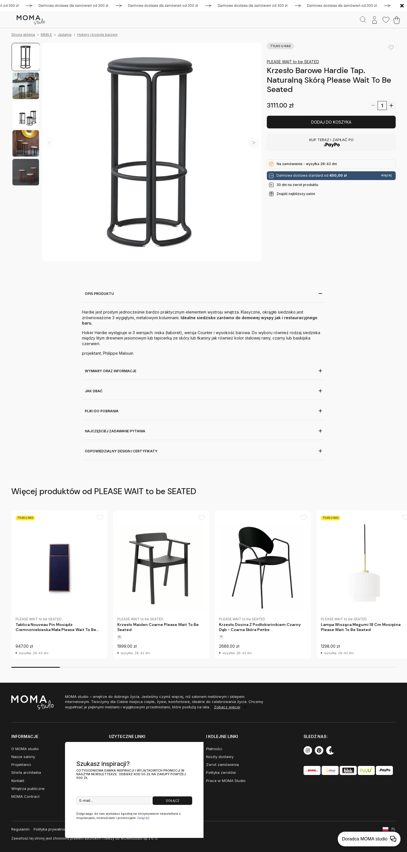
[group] (59, 585)
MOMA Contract (25, 796)
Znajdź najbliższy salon (295, 194)
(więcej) (143, 818)
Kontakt (17, 780)
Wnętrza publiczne (28, 788)
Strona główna (23, 34)
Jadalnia (65, 34)
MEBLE (46, 34)
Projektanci (21, 764)
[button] (253, 142)
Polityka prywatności (52, 829)
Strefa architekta (26, 772)
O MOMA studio (25, 748)
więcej (386, 175)
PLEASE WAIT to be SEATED (293, 61)
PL (393, 829)
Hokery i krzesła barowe (97, 34)
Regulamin (20, 829)
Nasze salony (23, 756)
